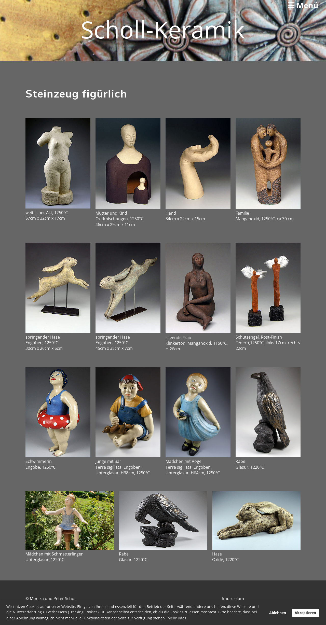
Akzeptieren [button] (305, 612)
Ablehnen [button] (277, 612)
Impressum (233, 598)
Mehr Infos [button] (177, 618)
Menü (303, 5)
